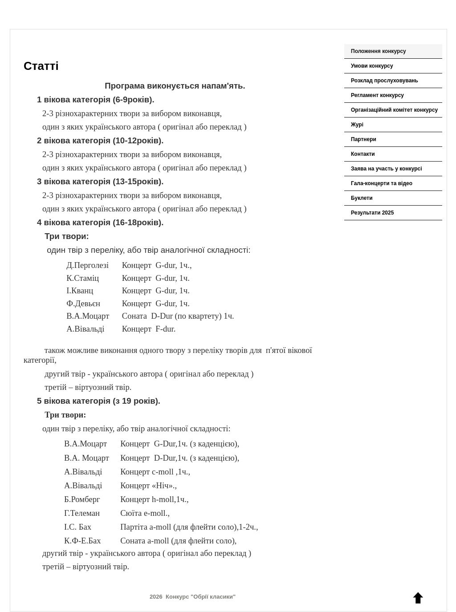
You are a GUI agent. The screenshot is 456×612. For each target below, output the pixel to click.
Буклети (362, 198)
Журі (357, 125)
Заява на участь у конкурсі (386, 169)
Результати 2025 (372, 213)
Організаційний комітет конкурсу (394, 110)
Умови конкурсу (372, 66)
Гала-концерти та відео (381, 183)
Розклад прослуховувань (384, 80)
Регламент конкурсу (377, 95)
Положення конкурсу (378, 51)
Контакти (363, 154)
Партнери (363, 139)
